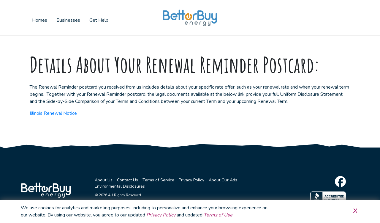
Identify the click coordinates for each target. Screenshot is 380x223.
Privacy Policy (191, 180)
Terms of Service (158, 180)
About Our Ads (223, 180)
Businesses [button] (68, 20)
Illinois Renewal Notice (53, 113)
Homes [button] (39, 20)
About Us (104, 180)
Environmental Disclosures (120, 186)
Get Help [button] (98, 20)
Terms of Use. (219, 215)
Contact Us (127, 180)
